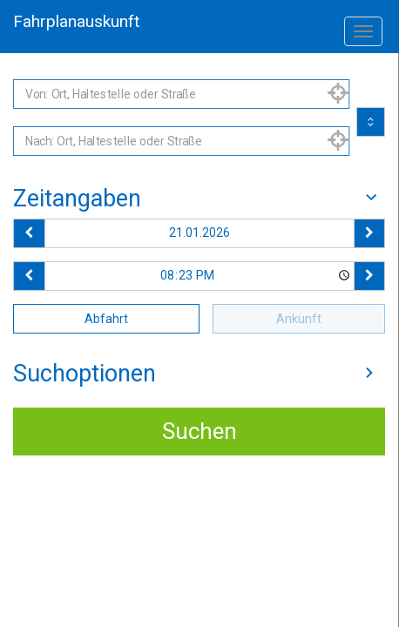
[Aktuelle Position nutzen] (338, 94)
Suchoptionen (199, 373)
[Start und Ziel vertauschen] (370, 122)
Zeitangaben (199, 198)
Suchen (199, 431)
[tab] (199, 198)
